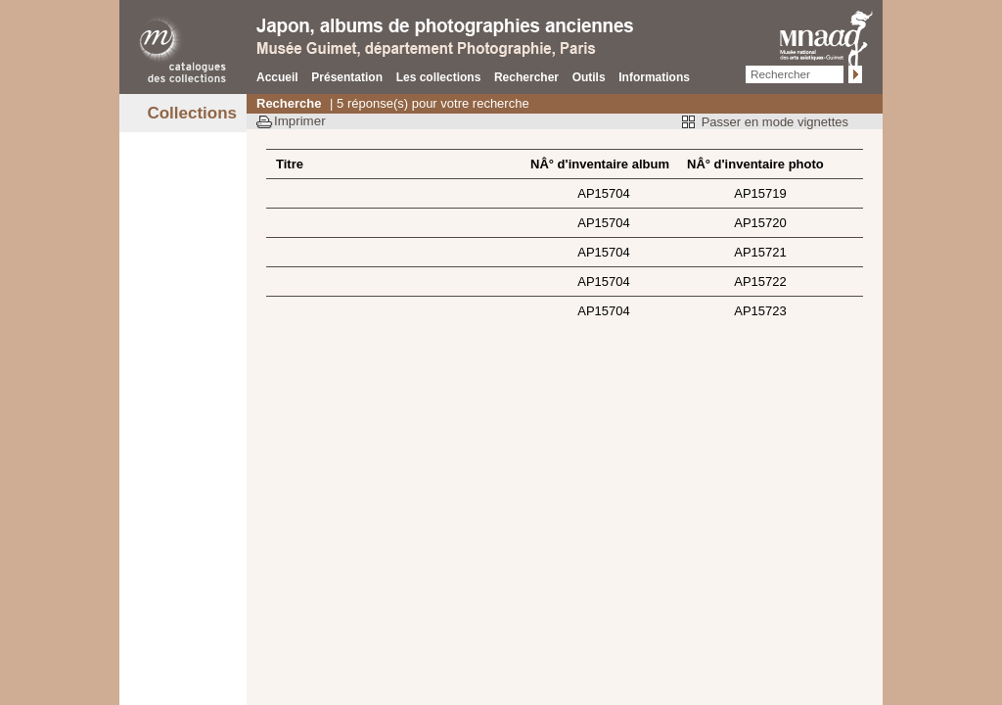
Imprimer (300, 121)
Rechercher (526, 77)
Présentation (347, 77)
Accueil (277, 77)
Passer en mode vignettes (775, 122)
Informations (654, 77)
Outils (589, 77)
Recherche (288, 103)
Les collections (438, 77)
